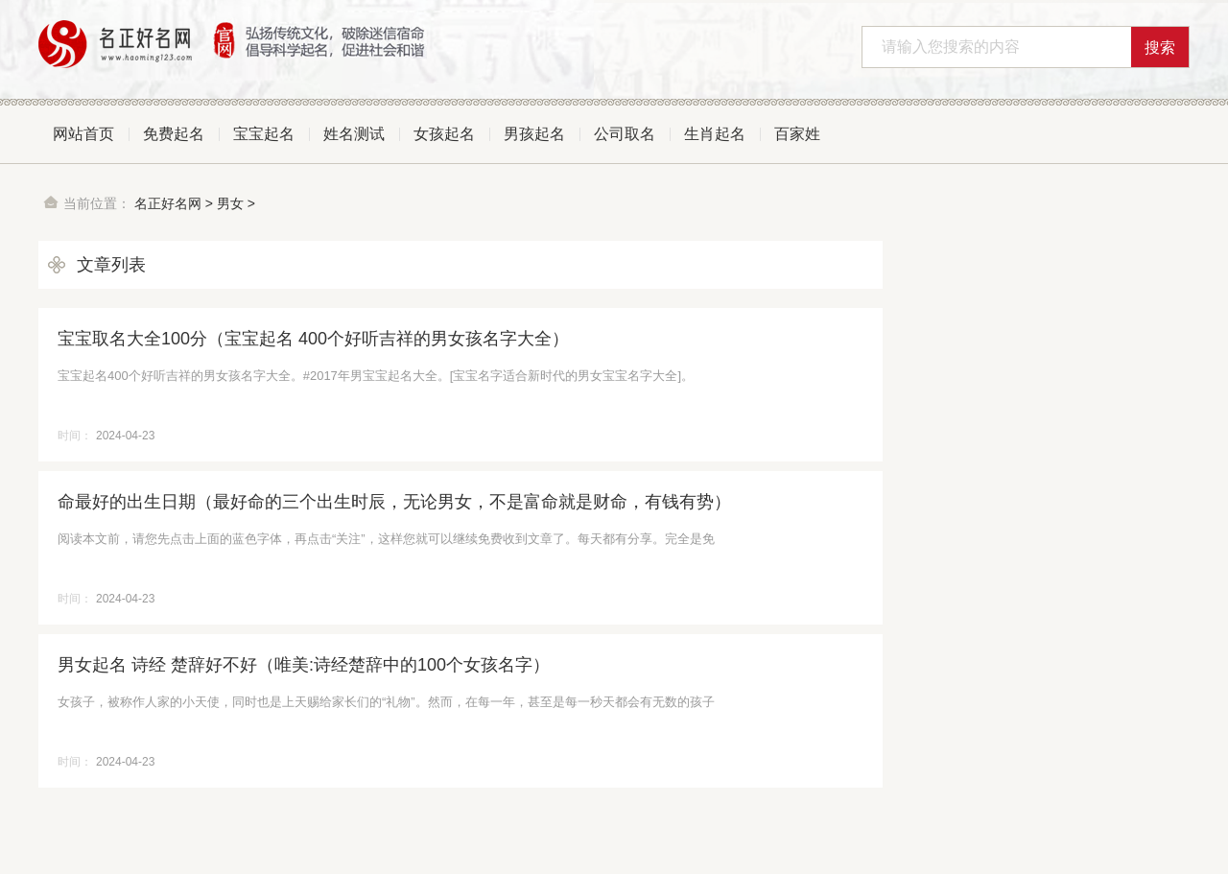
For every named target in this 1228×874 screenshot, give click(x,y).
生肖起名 (714, 134)
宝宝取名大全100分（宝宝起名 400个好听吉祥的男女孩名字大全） (313, 338)
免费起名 (173, 134)
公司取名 (624, 134)
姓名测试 (354, 134)
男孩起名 (534, 134)
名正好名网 (167, 203)
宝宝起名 (264, 134)
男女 (230, 203)
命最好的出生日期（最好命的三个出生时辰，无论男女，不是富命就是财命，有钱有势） (394, 501)
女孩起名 (444, 134)
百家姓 (797, 134)
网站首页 (83, 134)
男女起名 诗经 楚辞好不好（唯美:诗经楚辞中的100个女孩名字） (304, 664)
